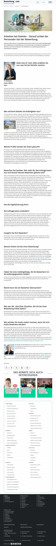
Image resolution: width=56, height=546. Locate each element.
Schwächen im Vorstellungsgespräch (13, 482)
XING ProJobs (7, 536)
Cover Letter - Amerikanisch (11, 421)
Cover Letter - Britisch (10, 423)
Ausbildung (9, 447)
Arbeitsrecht (40, 506)
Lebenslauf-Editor (8, 531)
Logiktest (31, 411)
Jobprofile (23, 503)
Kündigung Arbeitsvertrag (11, 426)
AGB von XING (41, 540)
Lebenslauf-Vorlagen (9, 512)
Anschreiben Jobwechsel (11, 418)
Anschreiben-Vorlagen (9, 511)
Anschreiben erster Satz (34, 418)
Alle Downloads (8, 521)
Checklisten (7, 515)
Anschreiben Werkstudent (11, 413)
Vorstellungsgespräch (9, 501)
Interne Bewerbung (10, 472)
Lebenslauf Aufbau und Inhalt (35, 464)
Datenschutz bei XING (26, 540)
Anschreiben (7, 498)
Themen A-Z (6, 527)
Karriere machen (41, 498)
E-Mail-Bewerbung (10, 464)
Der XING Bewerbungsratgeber (35, 445)
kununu (20, 358)
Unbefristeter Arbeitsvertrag (35, 443)
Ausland (23, 507)
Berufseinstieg (41, 497)
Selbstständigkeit (25, 504)
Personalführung (41, 504)
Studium (8, 450)
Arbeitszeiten (32, 432)
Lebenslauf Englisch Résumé (35, 469)
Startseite (6, 6)
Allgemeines (17, 6)
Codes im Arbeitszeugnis (34, 452)
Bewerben (11, 6)
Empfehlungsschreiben (11, 474)
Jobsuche (23, 501)
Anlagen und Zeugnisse (11, 467)
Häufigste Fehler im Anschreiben (35, 425)
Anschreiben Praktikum (11, 411)
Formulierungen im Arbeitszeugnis (36, 437)
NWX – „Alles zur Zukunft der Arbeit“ (10, 534)
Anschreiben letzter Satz (34, 420)
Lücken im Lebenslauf (34, 472)
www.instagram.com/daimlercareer (34, 341)
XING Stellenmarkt (46, 355)
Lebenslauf (7, 500)
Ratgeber (7, 514)
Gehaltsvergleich (41, 536)
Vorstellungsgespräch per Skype (12, 489)
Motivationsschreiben (34, 258)
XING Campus (24, 533)
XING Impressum (23, 524)
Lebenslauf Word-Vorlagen (11, 406)
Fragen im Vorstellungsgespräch (12, 443)
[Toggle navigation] (38, 2)
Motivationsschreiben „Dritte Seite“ (36, 428)
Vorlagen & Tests (7, 510)
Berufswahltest (32, 406)
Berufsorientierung (24, 495)
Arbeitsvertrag (9, 432)
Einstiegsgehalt (32, 457)
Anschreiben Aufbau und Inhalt (35, 415)
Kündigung (32, 455)
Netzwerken (24, 506)
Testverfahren (8, 518)
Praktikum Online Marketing (26, 527)
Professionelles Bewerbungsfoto (35, 477)
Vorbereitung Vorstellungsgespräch (13, 487)
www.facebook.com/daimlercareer (15, 341)
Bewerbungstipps (25, 6)
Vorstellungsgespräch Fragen (12, 479)
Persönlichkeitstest (33, 408)
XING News (40, 533)
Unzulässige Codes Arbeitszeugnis (36, 440)
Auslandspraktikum (10, 457)
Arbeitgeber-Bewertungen (27, 536)
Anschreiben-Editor (25, 531)
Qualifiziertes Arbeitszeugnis (12, 440)
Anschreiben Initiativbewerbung (12, 408)
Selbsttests (7, 517)
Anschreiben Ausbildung (11, 416)
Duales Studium (9, 452)
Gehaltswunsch (32, 460)
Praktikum (8, 455)
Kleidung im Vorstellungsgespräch (12, 484)
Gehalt (39, 500)
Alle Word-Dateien (8, 520)
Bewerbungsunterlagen (11, 435)
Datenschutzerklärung (9, 540)
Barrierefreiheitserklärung (9, 524)
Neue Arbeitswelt (41, 503)
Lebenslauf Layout (33, 467)
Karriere (38, 495)
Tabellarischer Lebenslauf (34, 474)
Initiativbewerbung (10, 437)
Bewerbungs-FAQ (40, 524)
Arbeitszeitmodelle (33, 435)
